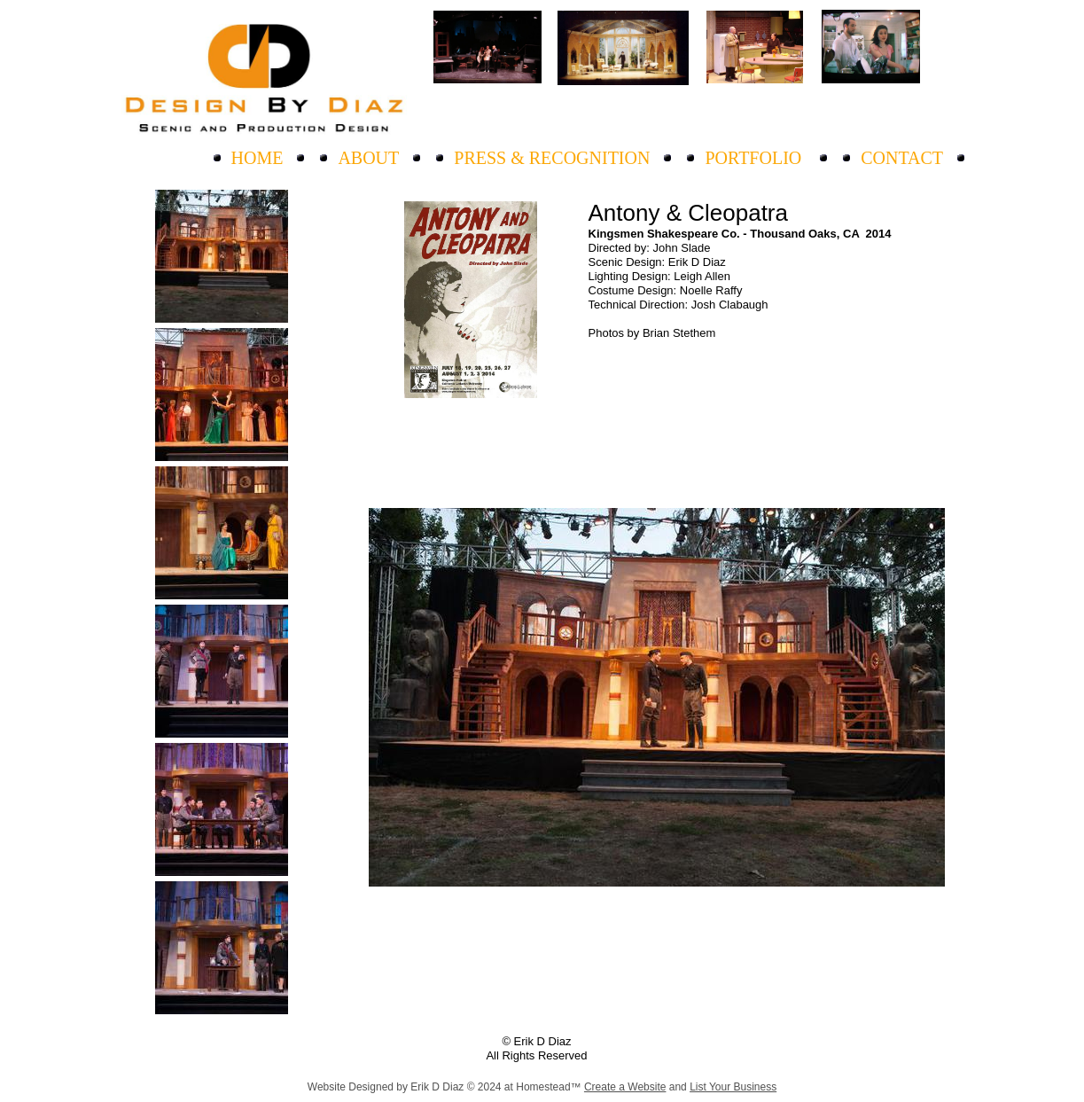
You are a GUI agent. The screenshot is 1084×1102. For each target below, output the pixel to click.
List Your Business (733, 1087)
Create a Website (625, 1087)
